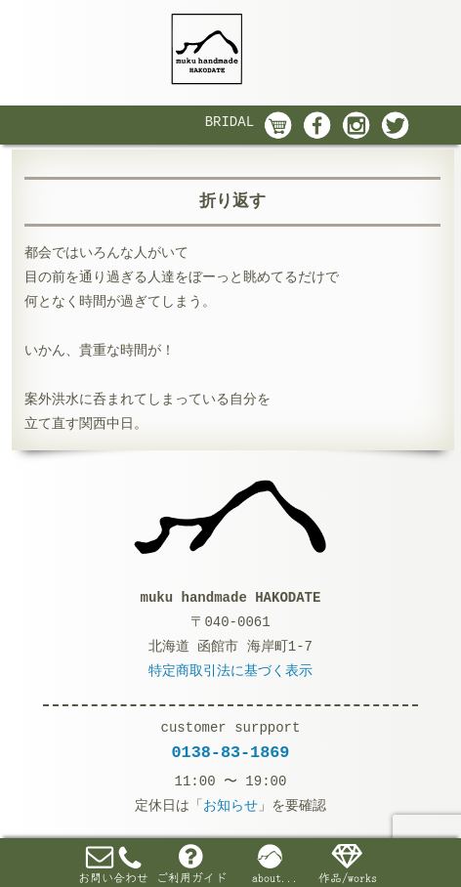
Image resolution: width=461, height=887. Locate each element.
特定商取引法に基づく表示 (230, 671)
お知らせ (230, 806)
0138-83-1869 (231, 752)
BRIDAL (229, 122)
